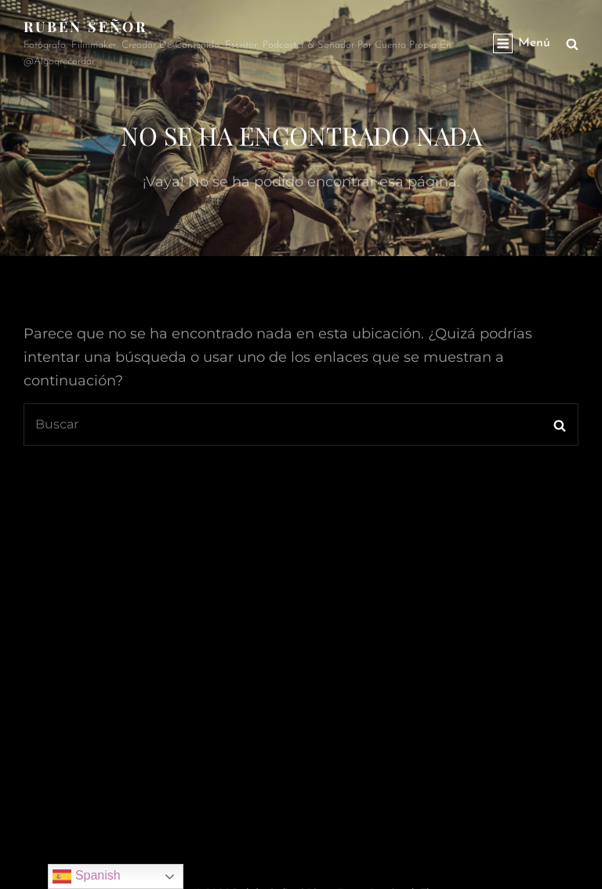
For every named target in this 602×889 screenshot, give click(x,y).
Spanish (86, 876)
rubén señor (85, 26)
